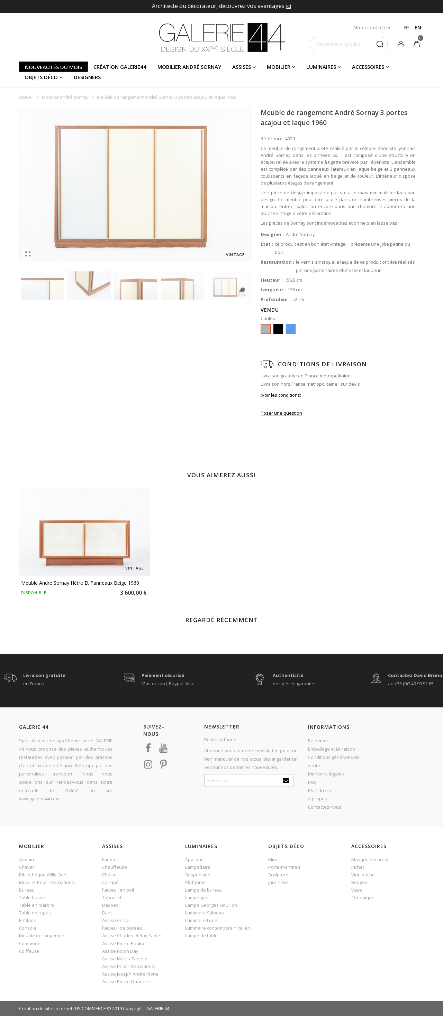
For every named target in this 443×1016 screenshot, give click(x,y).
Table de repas (35, 913)
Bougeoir (360, 882)
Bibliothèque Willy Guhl (43, 875)
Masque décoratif (370, 859)
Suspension (197, 875)
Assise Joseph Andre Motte (130, 974)
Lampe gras (197, 897)
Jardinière (278, 882)
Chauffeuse (114, 867)
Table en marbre (36, 905)
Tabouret (111, 897)
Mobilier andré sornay (189, 66)
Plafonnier (196, 882)
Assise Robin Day (120, 951)
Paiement (318, 740)
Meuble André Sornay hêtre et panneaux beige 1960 (80, 583)
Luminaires (321, 66)
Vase (356, 890)
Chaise (109, 875)
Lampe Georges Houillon (211, 905)
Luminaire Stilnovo (204, 913)
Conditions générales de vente (334, 761)
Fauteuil (110, 859)
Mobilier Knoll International (47, 882)
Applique (194, 859)
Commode (29, 943)
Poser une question (281, 413)
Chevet (26, 867)
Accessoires (368, 66)
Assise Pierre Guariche (126, 981)
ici (288, 6)
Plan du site (320, 790)
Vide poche (363, 875)
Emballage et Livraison (331, 749)
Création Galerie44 (119, 66)
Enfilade (27, 920)
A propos (317, 799)
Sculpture (278, 875)
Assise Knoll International (128, 966)
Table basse (32, 897)
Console (27, 928)
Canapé (110, 882)
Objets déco (41, 77)
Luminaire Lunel (201, 920)
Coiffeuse (29, 951)
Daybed (110, 905)
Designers (87, 77)
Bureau (27, 890)
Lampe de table (201, 935)
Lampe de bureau (204, 890)
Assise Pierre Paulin (123, 943)
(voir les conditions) (281, 395)
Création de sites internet (45, 1008)
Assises (241, 66)
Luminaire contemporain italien (217, 928)
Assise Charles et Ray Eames (132, 935)
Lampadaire (197, 867)
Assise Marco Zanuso (124, 959)
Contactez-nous (324, 807)
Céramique (362, 897)
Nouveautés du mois (53, 67)
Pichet (357, 867)
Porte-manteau (284, 867)
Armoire (27, 859)
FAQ (312, 782)
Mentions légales (326, 774)
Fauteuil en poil (118, 890)
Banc (107, 913)
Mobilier (278, 66)
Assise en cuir (116, 920)
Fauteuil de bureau (122, 928)
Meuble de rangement (42, 935)
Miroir (274, 859)
